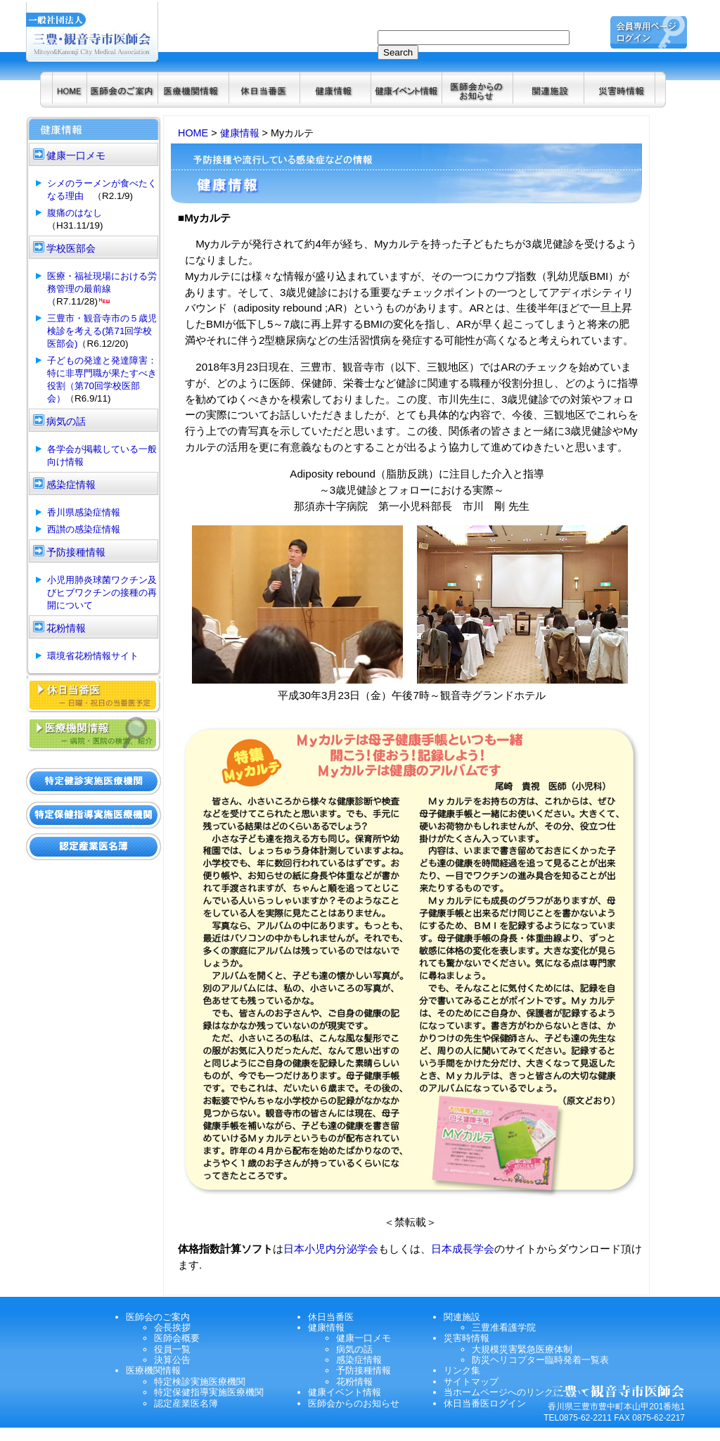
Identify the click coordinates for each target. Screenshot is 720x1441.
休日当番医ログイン (485, 1403)
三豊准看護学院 (504, 1327)
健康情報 (239, 133)
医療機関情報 (153, 1370)
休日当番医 (331, 1317)
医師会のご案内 (158, 1317)
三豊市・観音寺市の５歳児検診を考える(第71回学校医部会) (102, 331)
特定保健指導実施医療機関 (209, 1392)
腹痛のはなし (74, 212)
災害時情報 (466, 1338)
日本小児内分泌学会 (330, 1249)
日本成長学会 (462, 1249)
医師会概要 (177, 1338)
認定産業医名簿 (186, 1403)
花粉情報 (354, 1381)
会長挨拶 (172, 1327)
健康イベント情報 (344, 1392)
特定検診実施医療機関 (199, 1381)
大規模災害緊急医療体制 (522, 1349)
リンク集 (462, 1370)
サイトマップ (471, 1381)
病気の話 (354, 1349)
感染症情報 (359, 1359)
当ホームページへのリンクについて (517, 1392)
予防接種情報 (363, 1370)
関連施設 (462, 1317)
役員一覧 (172, 1349)
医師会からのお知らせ (353, 1403)
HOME (193, 133)
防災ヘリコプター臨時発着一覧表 (540, 1359)
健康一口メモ (363, 1338)
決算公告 (172, 1359)
